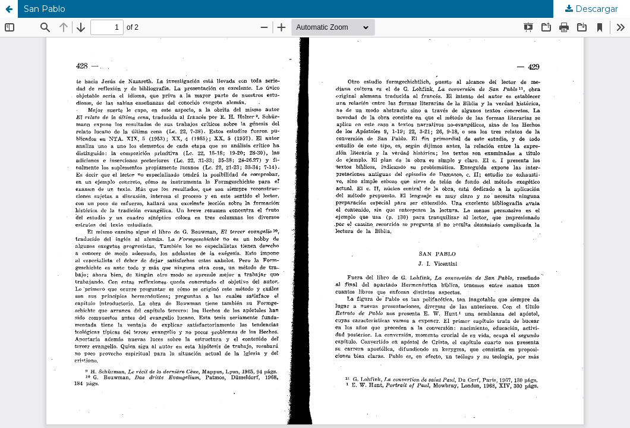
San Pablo (44, 9)
